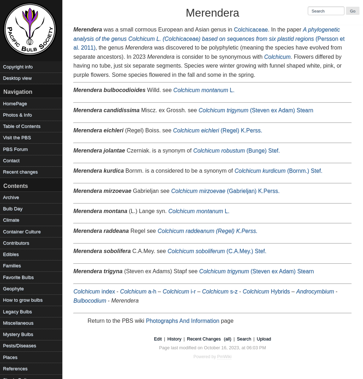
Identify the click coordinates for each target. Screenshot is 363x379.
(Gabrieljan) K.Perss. (225, 191)
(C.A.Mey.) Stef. (217, 251)
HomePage (15, 103)
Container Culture (22, 231)
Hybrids (266, 291)
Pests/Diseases (19, 345)
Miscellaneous (18, 323)
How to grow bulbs (23, 300)
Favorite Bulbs (18, 277)
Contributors (16, 243)
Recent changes (20, 171)
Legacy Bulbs (17, 311)
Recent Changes (203, 338)
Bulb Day (12, 208)
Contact (11, 160)
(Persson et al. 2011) (209, 39)
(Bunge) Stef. (236, 151)
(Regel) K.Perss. (217, 130)
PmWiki (224, 356)
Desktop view (17, 78)
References (15, 368)
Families (12, 265)
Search (244, 338)
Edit (158, 338)
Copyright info (18, 66)
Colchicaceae (251, 30)
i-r (179, 291)
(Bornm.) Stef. (278, 171)
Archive (11, 197)
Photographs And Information (182, 321)
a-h (138, 291)
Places (10, 357)
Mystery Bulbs (18, 334)
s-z (220, 291)
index (94, 291)
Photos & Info (17, 114)
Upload (264, 338)
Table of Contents (21, 126)
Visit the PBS (17, 137)
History (174, 338)
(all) (227, 338)
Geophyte (13, 288)
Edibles (11, 254)
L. (204, 90)
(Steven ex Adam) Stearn (256, 110)
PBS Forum (15, 149)
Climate (11, 220)
